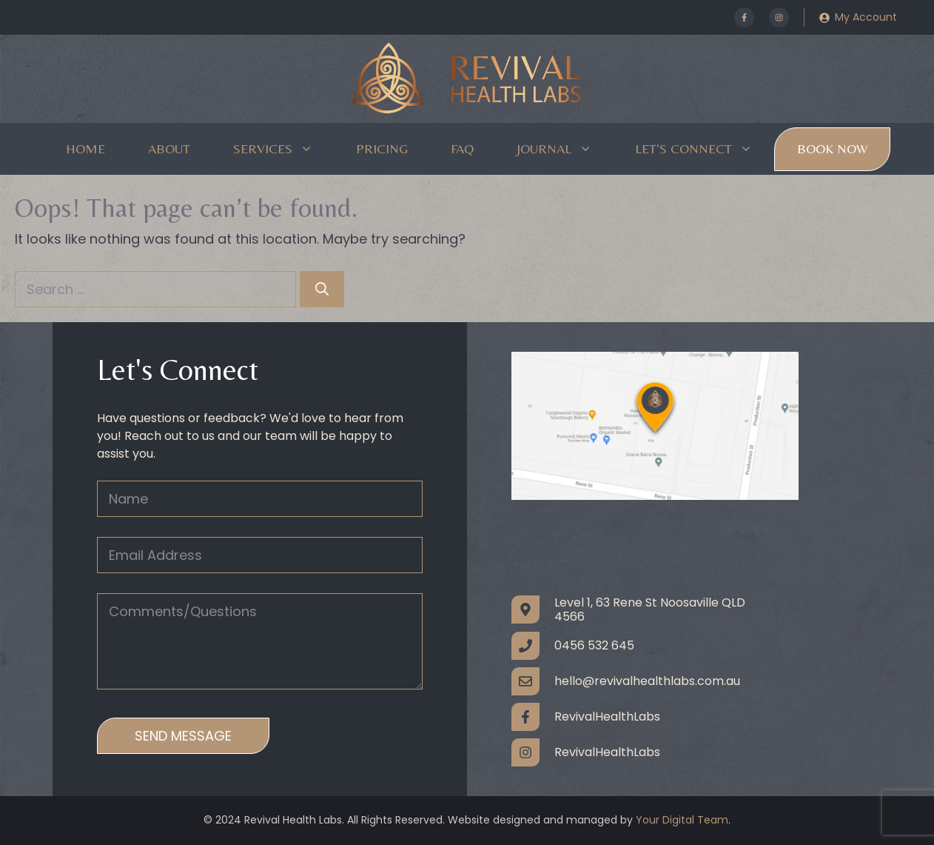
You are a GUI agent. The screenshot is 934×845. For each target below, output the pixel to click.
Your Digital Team (682, 819)
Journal (565, 149)
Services (284, 149)
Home (85, 148)
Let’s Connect (704, 149)
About (169, 148)
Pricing (382, 148)
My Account (866, 17)
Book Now (832, 148)
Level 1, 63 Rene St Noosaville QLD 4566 (649, 609)
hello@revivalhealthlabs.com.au (647, 681)
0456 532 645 (594, 645)
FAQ (462, 148)
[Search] (322, 289)
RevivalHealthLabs (607, 716)
